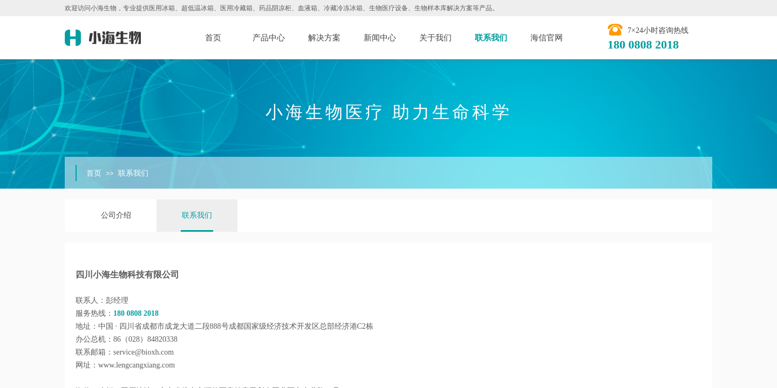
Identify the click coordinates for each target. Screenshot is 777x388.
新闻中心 (380, 37)
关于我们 (435, 37)
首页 (213, 37)
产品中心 (269, 37)
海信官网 (546, 37)
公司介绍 (116, 215)
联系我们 (491, 37)
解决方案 (324, 37)
